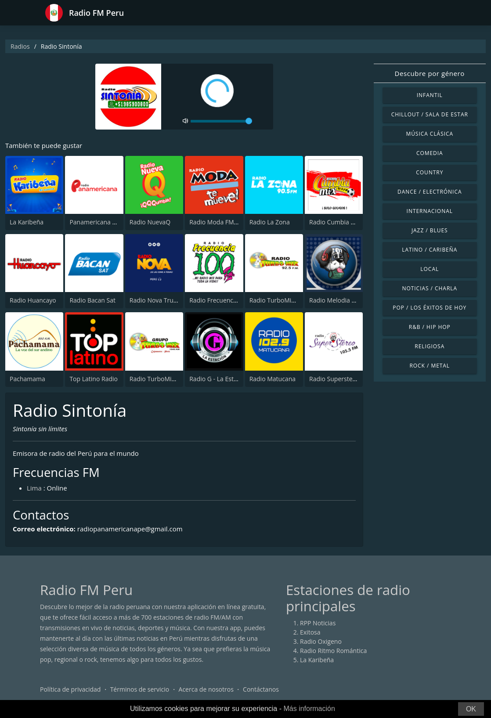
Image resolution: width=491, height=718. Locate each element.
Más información (309, 708)
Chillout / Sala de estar (429, 114)
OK (471, 709)
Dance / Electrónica (429, 191)
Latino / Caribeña (429, 249)
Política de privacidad (70, 689)
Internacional (430, 211)
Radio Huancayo (33, 300)
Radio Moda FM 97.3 (218, 222)
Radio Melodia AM (335, 300)
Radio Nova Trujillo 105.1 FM (170, 300)
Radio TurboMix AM (158, 379)
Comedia (429, 153)
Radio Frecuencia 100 (219, 300)
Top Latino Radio (93, 379)
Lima (34, 487)
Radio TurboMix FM (277, 300)
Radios (20, 46)
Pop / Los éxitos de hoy (429, 307)
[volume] (221, 121)
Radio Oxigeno (321, 641)
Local (429, 269)
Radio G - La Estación (219, 379)
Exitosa (310, 632)
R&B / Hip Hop (430, 327)
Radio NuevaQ (150, 222)
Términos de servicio (140, 689)
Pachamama (27, 379)
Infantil (430, 95)
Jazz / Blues (430, 230)
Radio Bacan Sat (92, 300)
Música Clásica (429, 133)
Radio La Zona (269, 222)
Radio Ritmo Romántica (333, 650)
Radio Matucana (272, 379)
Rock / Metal (429, 365)
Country (429, 172)
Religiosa (429, 346)
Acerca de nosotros (206, 689)
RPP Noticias (318, 623)
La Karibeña (26, 222)
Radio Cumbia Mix (335, 222)
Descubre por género (430, 73)
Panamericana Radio (98, 222)
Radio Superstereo (335, 379)
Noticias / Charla (429, 288)
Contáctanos (261, 689)
